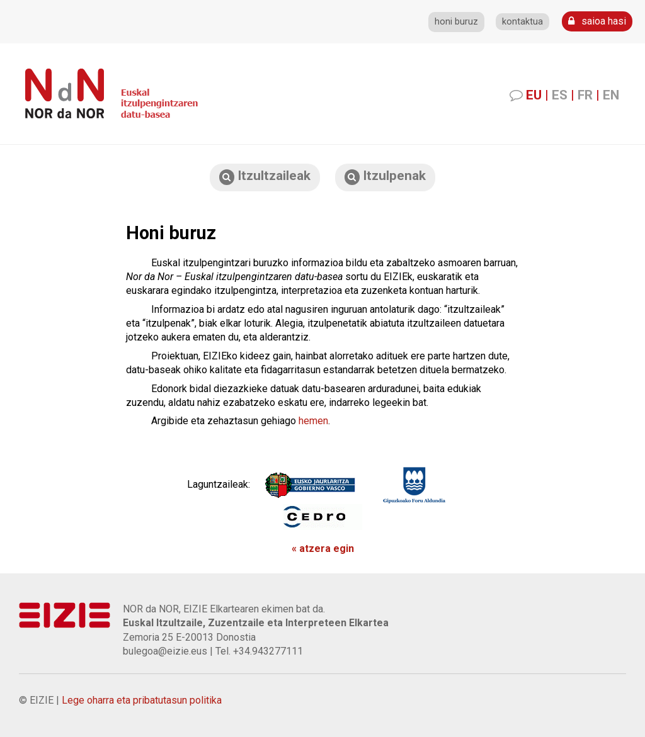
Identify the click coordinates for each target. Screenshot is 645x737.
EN (611, 95)
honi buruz (456, 21)
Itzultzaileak (265, 176)
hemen (313, 421)
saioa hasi (597, 21)
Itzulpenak (385, 176)
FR (585, 95)
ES (560, 95)
